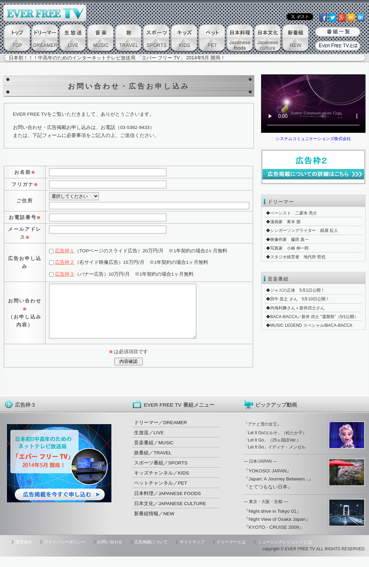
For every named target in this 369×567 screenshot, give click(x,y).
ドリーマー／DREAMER (160, 433)
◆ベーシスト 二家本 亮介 (291, 213)
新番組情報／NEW (154, 524)
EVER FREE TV (300, 559)
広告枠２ (64, 262)
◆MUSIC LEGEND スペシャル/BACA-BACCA (309, 325)
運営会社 (23, 552)
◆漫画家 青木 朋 (283, 221)
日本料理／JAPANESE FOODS (167, 504)
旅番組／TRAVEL (153, 463)
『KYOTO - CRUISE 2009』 (274, 537)
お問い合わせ (110, 552)
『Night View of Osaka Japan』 (277, 529)
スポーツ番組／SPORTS (161, 473)
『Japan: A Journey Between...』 (278, 489)
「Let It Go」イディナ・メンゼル (275, 457)
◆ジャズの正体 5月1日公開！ (295, 290)
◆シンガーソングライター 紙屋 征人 (302, 230)
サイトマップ (192, 552)
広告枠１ (64, 250)
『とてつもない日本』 (268, 497)
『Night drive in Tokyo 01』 (272, 521)
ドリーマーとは (231, 552)
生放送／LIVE (149, 443)
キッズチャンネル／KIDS (161, 483)
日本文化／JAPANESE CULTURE (170, 514)
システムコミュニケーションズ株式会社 (313, 138)
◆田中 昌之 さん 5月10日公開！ (298, 299)
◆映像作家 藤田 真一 (287, 239)
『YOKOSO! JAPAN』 (267, 481)
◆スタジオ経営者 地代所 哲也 (295, 256)
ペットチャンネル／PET (160, 493)
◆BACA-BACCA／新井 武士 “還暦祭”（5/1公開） (312, 316)
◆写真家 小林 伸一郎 (287, 248)
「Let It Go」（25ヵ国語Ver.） (272, 450)
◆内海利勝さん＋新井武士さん (295, 308)
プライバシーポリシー (65, 552)
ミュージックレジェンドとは (285, 552)
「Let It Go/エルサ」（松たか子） (275, 443)
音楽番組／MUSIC (154, 453)
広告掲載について (151, 552)
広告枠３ (64, 274)
